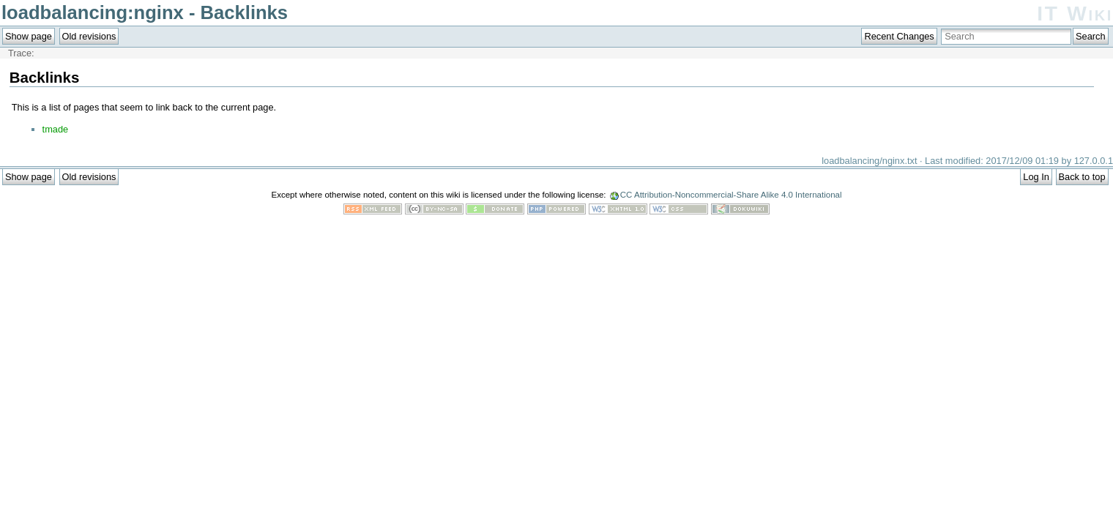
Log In (1036, 176)
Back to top (1082, 176)
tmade (55, 129)
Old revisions (89, 36)
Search (1091, 36)
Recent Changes (899, 36)
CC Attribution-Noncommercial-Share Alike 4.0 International (731, 194)
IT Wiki (1075, 13)
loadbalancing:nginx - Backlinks (144, 12)
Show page (28, 36)
